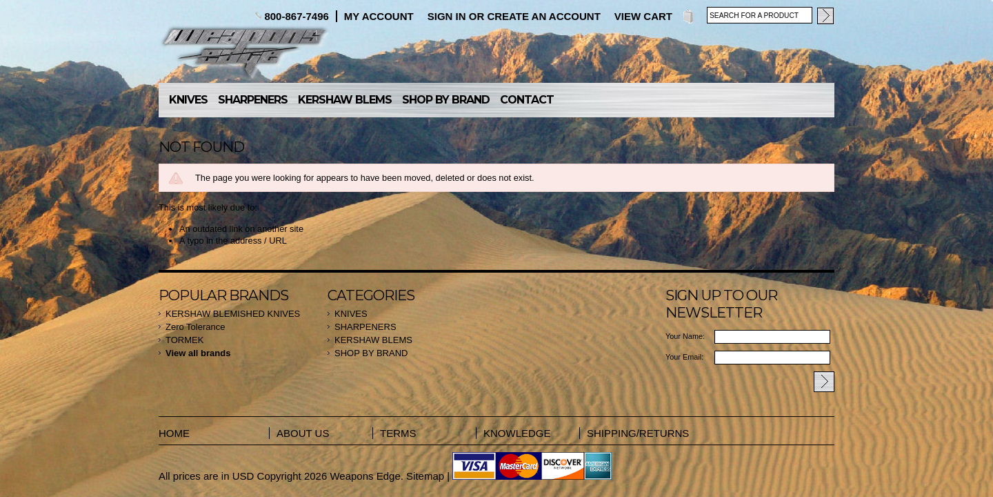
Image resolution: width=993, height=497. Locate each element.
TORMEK (184, 340)
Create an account (543, 16)
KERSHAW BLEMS (345, 99)
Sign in (447, 16)
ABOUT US (303, 433)
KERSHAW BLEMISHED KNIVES (233, 314)
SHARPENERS (253, 99)
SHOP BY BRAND (446, 99)
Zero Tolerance (195, 327)
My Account (379, 16)
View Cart (643, 16)
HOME (174, 433)
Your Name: (685, 336)
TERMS (398, 433)
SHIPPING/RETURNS (631, 433)
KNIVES (188, 99)
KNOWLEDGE (517, 433)
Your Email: (684, 357)
